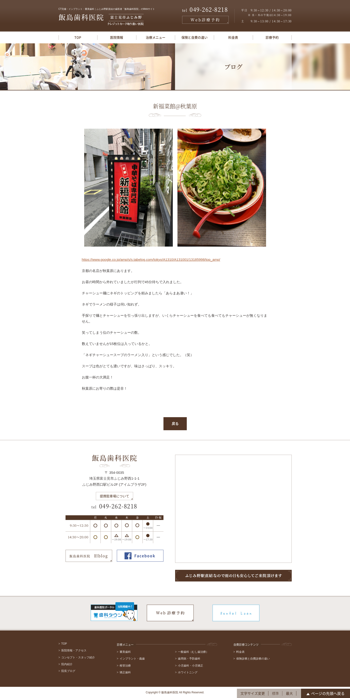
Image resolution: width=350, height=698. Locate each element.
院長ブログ (68, 671)
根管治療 (125, 665)
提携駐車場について (114, 496)
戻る (175, 424)
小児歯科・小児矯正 (190, 665)
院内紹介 (67, 664)
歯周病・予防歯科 (189, 658)
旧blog (88, 556)
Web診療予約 (205, 19)
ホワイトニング (188, 672)
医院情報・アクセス (74, 650)
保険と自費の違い (194, 37)
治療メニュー (155, 37)
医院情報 (116, 37)
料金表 (233, 37)
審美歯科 (125, 651)
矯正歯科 (125, 672)
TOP (77, 37)
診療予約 (272, 37)
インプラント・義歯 (132, 658)
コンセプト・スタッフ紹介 (78, 657)
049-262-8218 (205, 10)
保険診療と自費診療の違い (253, 658)
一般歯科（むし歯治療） (193, 651)
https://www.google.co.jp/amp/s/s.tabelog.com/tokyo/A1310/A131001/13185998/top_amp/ (151, 259)
